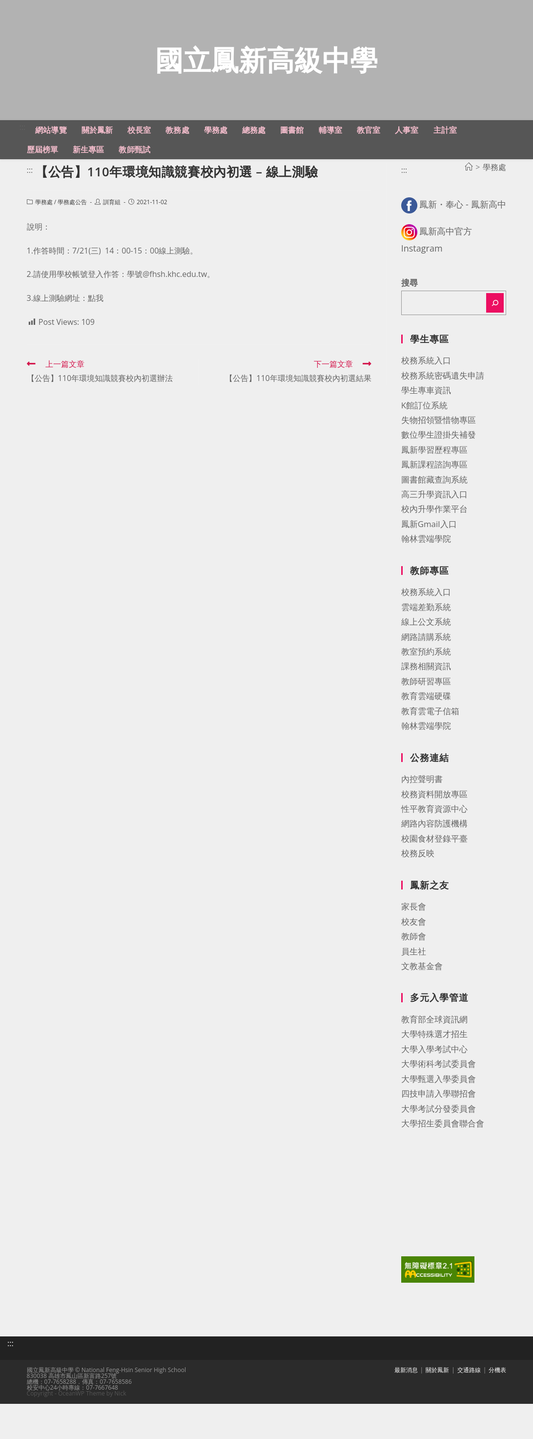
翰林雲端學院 (426, 561)
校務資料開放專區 (434, 816)
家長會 (413, 929)
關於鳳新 (437, 1389)
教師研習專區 (426, 703)
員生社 (413, 973)
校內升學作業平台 (434, 531)
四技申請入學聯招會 (438, 1116)
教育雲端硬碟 (426, 718)
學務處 (44, 224)
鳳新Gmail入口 (429, 546)
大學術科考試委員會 (438, 1086)
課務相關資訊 (426, 689)
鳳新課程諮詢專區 (434, 487)
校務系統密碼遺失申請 (442, 397)
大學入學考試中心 (434, 1071)
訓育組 (112, 224)
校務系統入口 (426, 383)
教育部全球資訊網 (434, 1041)
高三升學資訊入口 (434, 516)
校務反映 (417, 876)
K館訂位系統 (424, 427)
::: (23, 149)
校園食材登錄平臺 (434, 861)
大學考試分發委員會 (438, 1131)
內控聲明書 (422, 801)
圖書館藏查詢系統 (434, 502)
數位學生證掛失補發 (438, 457)
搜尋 (409, 305)
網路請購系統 (426, 659)
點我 (95, 321)
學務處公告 (72, 224)
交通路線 (469, 1389)
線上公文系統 (426, 644)
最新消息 (406, 1389)
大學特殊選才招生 (434, 1056)
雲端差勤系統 (426, 629)
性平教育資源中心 (434, 831)
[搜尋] (495, 325)
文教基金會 (422, 988)
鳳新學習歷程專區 (434, 472)
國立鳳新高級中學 (266, 71)
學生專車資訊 (426, 412)
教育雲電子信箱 (430, 733)
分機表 (497, 1389)
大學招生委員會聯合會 (442, 1145)
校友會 (413, 944)
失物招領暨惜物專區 (438, 442)
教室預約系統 (426, 673)
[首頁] (468, 189)
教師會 (413, 958)
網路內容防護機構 (434, 846)
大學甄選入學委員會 (438, 1101)
